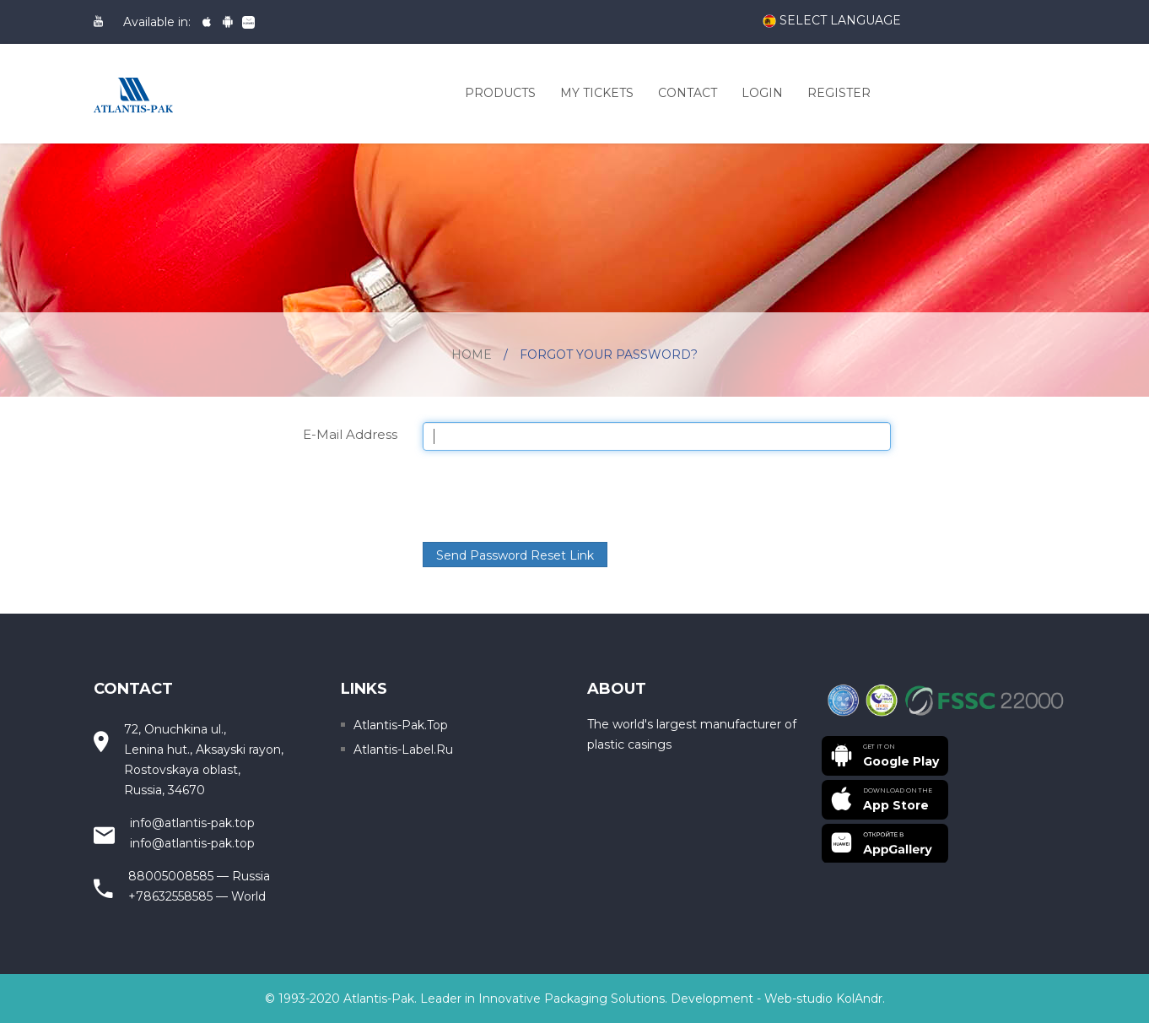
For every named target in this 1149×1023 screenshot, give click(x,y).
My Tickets (597, 92)
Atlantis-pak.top (400, 725)
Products (500, 92)
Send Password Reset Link (515, 555)
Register (839, 92)
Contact (687, 92)
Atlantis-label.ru (403, 749)
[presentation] (551, 496)
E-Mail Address (350, 433)
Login (762, 92)
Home (471, 354)
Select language (832, 21)
